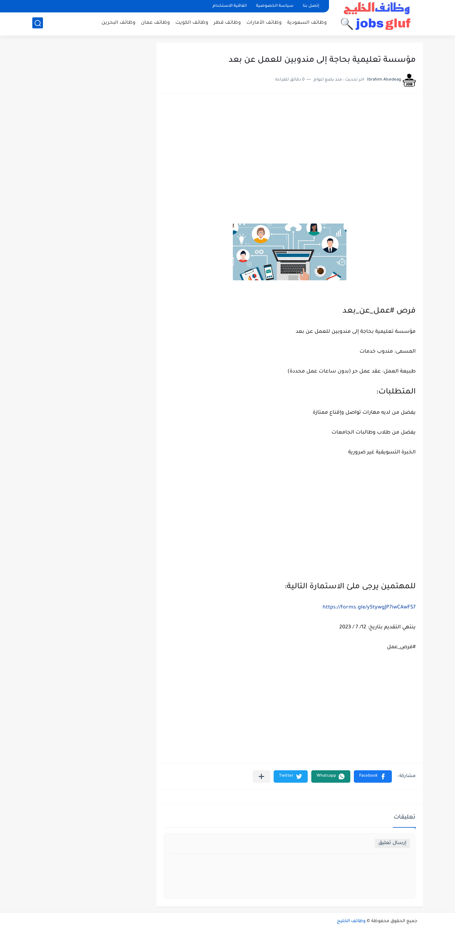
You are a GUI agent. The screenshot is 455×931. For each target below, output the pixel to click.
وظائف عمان (155, 23)
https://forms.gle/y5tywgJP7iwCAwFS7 (369, 608)
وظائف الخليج (351, 921)
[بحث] (37, 23)
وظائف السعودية (307, 23)
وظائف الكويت (191, 23)
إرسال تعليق (392, 843)
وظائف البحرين (119, 23)
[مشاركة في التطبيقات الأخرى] (261, 776)
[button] (373, 776)
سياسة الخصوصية (275, 6)
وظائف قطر (227, 23)
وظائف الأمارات (264, 23)
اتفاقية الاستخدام (230, 6)
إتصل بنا (311, 6)
